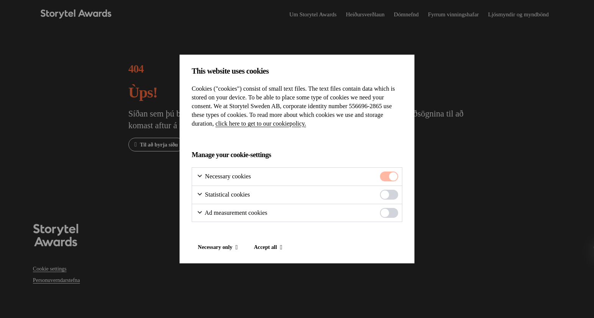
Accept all (265, 247)
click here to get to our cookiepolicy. (261, 123)
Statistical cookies (223, 194)
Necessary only (215, 247)
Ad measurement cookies (232, 213)
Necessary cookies (224, 176)
